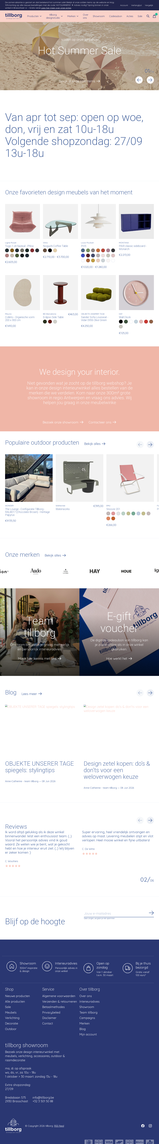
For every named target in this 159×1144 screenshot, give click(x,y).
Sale (140, 16)
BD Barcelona (49, 314)
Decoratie (11, 1023)
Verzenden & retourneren (59, 1001)
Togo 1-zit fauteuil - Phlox (19, 246)
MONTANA (124, 242)
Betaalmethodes (53, 1007)
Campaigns (87, 1018)
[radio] (7, 250)
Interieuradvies (89, 1001)
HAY (120, 314)
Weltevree (60, 505)
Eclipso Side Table (53, 317)
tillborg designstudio (54, 16)
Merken (72, 16)
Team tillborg (88, 1012)
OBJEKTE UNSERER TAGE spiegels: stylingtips (39, 767)
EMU (108, 505)
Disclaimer (49, 1018)
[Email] (119, 913)
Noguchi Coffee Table (55, 246)
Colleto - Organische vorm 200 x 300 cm (20, 318)
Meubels (10, 1012)
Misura (8, 314)
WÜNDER (9, 505)
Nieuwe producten (17, 996)
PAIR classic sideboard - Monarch (132, 247)
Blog (82, 1029)
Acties (130, 16)
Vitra (45, 242)
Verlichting (12, 1018)
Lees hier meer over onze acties (56, 8)
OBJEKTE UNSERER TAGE (92, 314)
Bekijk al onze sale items (77, 81)
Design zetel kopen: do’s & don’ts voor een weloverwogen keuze (117, 770)
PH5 (83, 246)
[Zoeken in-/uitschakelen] (148, 16)
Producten (34, 16)
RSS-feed (59, 1125)
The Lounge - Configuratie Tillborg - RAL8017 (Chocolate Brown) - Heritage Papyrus (27, 512)
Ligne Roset (10, 242)
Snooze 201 (113, 509)
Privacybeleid (51, 1012)
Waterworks (63, 509)
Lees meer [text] (32, 694)
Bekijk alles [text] (95, 444)
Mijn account (88, 1034)
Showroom (99, 16)
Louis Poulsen (87, 242)
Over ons (85, 16)
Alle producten (15, 1001)
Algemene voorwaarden (58, 996)
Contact (47, 1023)
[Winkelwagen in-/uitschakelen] (154, 16)
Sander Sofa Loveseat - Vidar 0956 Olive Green (94, 318)
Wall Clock (125, 317)
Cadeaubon (115, 16)
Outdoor (10, 1029)
